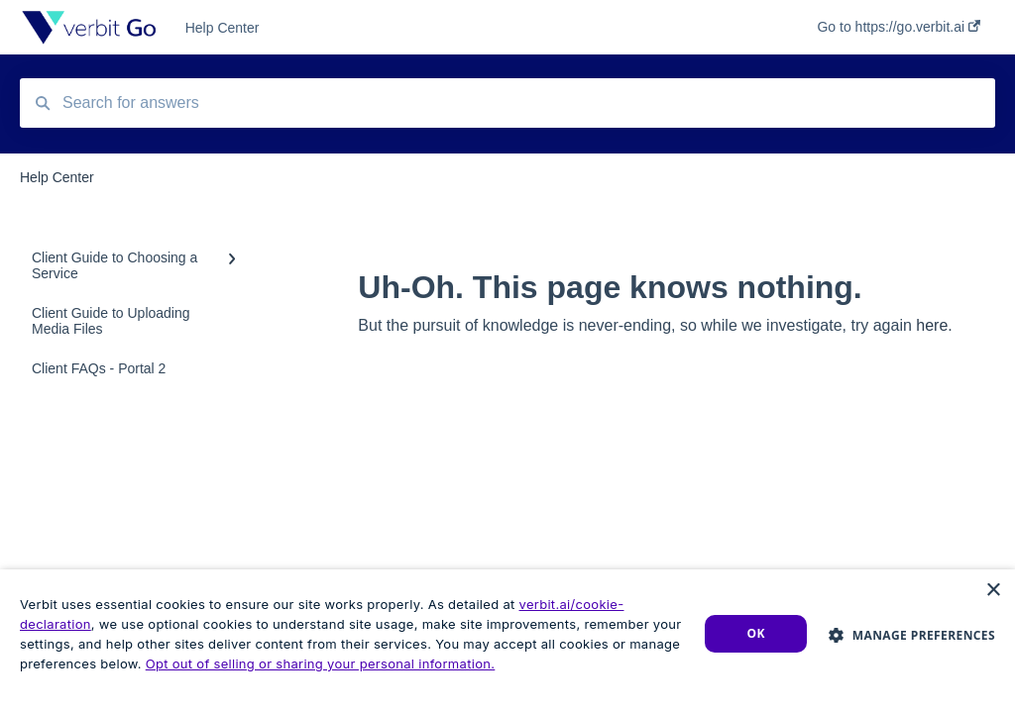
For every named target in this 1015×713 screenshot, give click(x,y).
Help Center (222, 28)
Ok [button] (756, 633)
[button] (912, 634)
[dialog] (507, 641)
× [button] (992, 590)
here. (934, 325)
